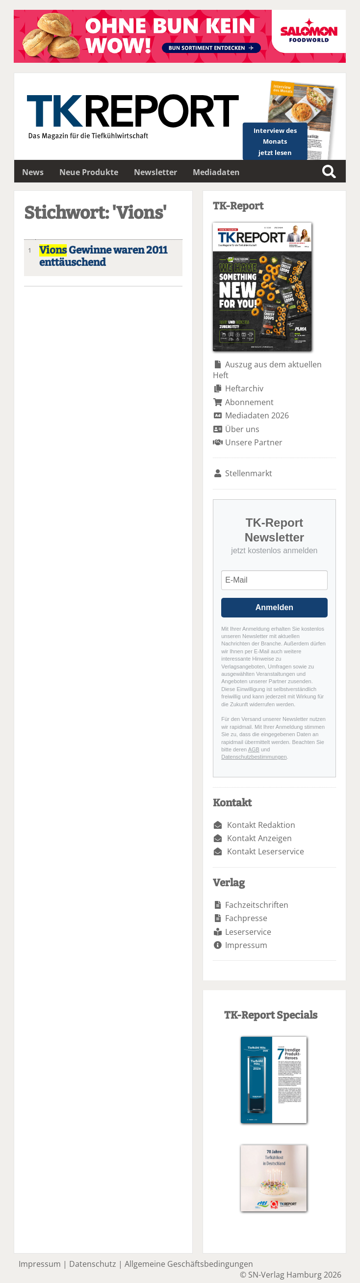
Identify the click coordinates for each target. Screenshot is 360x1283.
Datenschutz (92, 1263)
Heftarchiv (244, 388)
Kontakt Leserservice (265, 851)
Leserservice (248, 931)
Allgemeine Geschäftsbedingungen (189, 1263)
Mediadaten (216, 172)
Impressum (246, 945)
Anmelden (274, 607)
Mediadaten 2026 (257, 415)
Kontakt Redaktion (261, 825)
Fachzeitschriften (256, 904)
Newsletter (155, 172)
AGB (253, 749)
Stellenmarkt (248, 473)
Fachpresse (246, 918)
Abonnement (249, 402)
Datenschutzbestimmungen (253, 757)
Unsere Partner (254, 442)
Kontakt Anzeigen (259, 838)
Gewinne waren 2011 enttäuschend (103, 256)
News (33, 172)
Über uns (242, 429)
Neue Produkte (88, 172)
